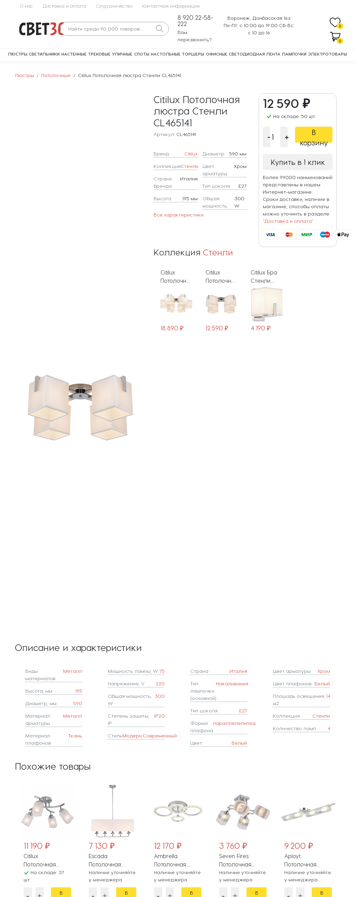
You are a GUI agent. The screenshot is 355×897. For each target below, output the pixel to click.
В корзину (314, 135)
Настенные (74, 53)
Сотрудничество (114, 5)
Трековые (99, 53)
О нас (26, 5)
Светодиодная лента (254, 53)
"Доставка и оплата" (288, 221)
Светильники (44, 53)
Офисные (216, 53)
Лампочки (294, 53)
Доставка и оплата (64, 5)
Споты (141, 53)
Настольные (166, 53)
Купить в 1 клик (298, 162)
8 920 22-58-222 (195, 20)
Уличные (122, 53)
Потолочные (56, 75)
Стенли (189, 166)
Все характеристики (179, 215)
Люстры (17, 53)
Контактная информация (171, 5)
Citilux (191, 153)
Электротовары (327, 53)
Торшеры (193, 53)
